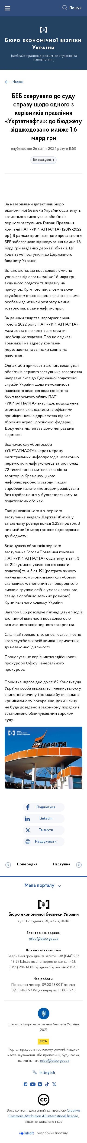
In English (47, 1073)
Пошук (75, 8)
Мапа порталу (40, 885)
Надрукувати (46, 842)
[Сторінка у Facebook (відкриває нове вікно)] (25, 1084)
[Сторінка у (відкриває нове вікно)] (61, 1084)
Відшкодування (43, 160)
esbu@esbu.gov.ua (43, 939)
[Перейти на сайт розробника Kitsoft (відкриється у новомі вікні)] (27, 1133)
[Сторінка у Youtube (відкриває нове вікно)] (32, 1084)
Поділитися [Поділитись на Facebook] (45, 807)
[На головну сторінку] (43, 42)
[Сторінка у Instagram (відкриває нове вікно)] (40, 1084)
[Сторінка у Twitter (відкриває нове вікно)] (54, 1084)
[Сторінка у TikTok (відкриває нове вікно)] (47, 1084)
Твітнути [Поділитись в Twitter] (46, 830)
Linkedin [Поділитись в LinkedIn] (45, 818)
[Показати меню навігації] (7, 8)
